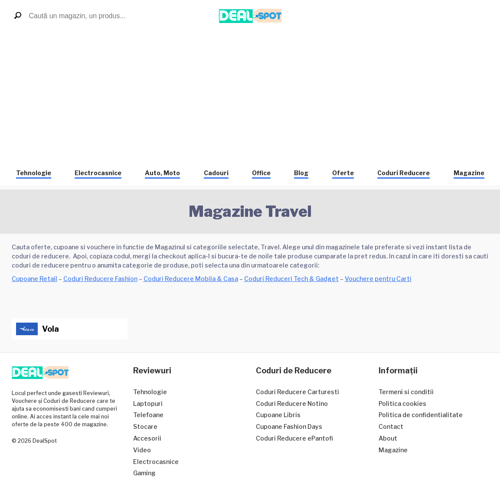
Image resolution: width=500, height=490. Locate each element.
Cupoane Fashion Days (289, 426)
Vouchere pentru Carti (378, 278)
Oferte (343, 172)
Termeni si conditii (406, 391)
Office (261, 172)
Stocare (145, 426)
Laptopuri (148, 403)
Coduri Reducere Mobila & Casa (191, 278)
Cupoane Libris (278, 414)
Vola (50, 328)
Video (142, 450)
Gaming (144, 473)
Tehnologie (33, 172)
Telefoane (148, 414)
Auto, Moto (162, 172)
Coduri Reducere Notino (292, 403)
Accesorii (147, 438)
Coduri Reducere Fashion (100, 278)
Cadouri (216, 172)
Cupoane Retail (34, 278)
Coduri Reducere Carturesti (297, 391)
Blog (301, 172)
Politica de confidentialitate (421, 414)
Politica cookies (402, 403)
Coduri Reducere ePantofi (294, 438)
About (388, 438)
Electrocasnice (98, 172)
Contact (391, 426)
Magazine (469, 172)
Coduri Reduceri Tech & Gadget (291, 278)
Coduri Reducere (403, 172)
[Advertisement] (250, 96)
